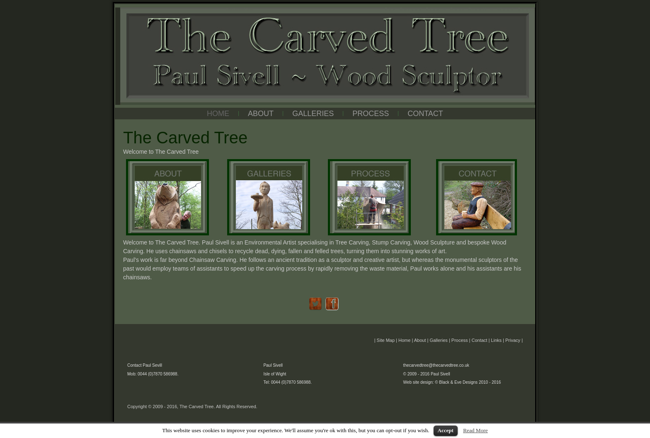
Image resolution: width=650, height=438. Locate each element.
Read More (475, 430)
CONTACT (425, 113)
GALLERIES (313, 113)
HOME (218, 113)
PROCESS (370, 113)
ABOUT (261, 113)
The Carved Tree (240, 9)
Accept (446, 430)
